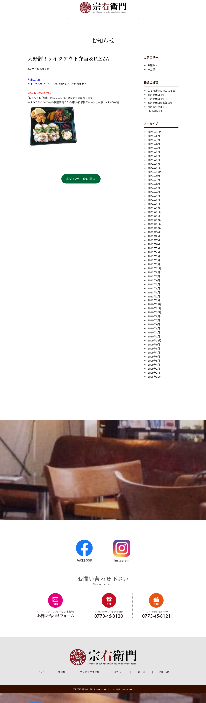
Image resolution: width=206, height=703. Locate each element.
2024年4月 (154, 202)
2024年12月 (155, 173)
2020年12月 (155, 314)
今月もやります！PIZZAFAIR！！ (158, 118)
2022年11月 (155, 234)
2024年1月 (154, 214)
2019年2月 (154, 378)
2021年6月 (154, 290)
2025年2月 (154, 165)
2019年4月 (154, 374)
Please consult (103, 594)
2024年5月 (154, 198)
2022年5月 (154, 258)
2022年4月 (154, 262)
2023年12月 (155, 218)
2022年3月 (154, 266)
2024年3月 (154, 206)
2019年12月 (155, 350)
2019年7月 (154, 362)
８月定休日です (156, 104)
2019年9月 (154, 354)
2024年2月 (154, 210)
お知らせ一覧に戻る (81, 188)
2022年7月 (154, 250)
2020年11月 (155, 318)
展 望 (125, 25)
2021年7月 (154, 286)
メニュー (103, 25)
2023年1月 (154, 226)
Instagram (121, 560)
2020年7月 (154, 330)
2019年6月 (154, 366)
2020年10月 (155, 322)
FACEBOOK (84, 560)
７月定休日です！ (158, 108)
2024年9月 (154, 186)
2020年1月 (154, 346)
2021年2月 (154, 306)
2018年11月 (155, 386)
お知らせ (149, 25)
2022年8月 (154, 246)
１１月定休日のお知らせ (161, 100)
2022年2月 (154, 270)
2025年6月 (154, 153)
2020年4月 (154, 338)
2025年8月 (154, 145)
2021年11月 (155, 278)
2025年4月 (154, 157)
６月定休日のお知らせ (160, 112)
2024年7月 (154, 190)
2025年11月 (155, 141)
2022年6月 (154, 254)
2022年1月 (154, 274)
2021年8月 (154, 282)
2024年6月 (154, 194)
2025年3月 (154, 161)
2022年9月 (154, 242)
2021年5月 (154, 294)
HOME (56, 25)
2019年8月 (154, 358)
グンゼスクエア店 (90, 682)
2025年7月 (154, 149)
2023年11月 (155, 222)
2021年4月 (154, 298)
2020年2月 (154, 342)
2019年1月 (154, 382)
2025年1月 (154, 169)
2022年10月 (155, 238)
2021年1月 (154, 310)
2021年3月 (154, 302)
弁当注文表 (34, 89)
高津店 (61, 682)
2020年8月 (154, 326)
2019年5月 (154, 370)
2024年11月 (155, 177)
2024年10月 (155, 181)
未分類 (151, 79)
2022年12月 (155, 230)
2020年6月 (154, 334)
